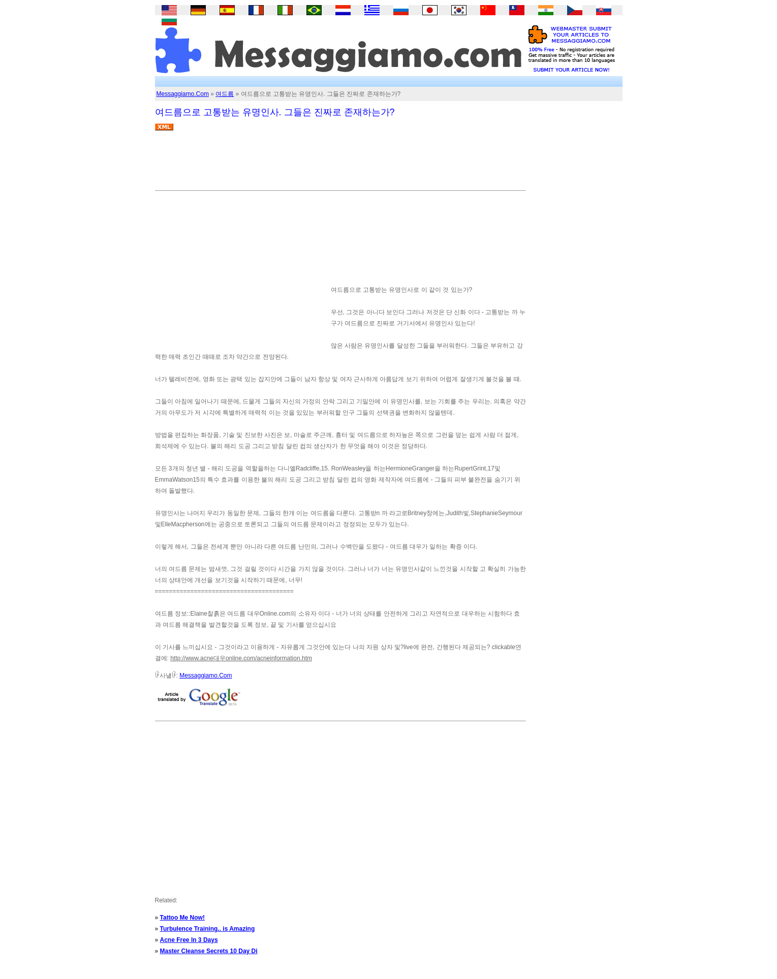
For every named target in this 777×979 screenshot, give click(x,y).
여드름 (224, 93)
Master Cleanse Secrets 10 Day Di (209, 951)
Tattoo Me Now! (182, 917)
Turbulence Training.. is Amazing (207, 928)
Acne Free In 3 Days (189, 939)
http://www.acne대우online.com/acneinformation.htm (241, 658)
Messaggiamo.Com (183, 93)
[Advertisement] (340, 164)
